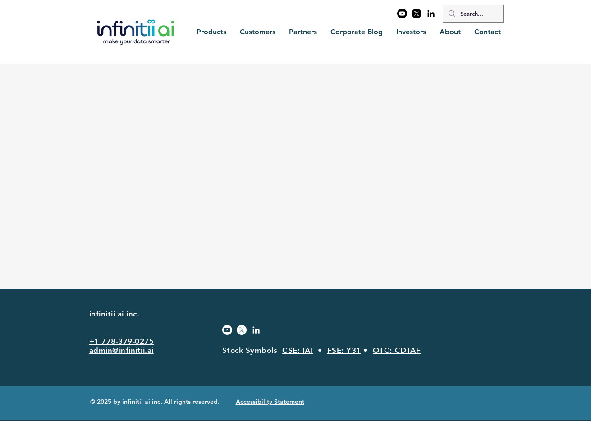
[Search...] (472, 13)
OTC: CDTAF (397, 350)
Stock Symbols (252, 350)
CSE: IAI (297, 350)
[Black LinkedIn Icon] (431, 13)
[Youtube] (402, 13)
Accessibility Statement (270, 402)
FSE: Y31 (344, 350)
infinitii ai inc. (115, 313)
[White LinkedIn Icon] (256, 330)
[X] (416, 13)
